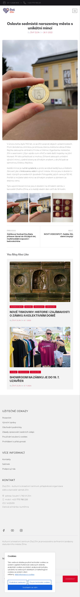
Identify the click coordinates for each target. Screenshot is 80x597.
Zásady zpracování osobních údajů (18, 432)
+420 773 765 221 (22, 3)
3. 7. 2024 (27, 386)
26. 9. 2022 (47, 32)
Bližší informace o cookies (25, 574)
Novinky (28, 307)
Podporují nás (8, 469)
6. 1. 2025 (27, 320)
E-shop (13, 372)
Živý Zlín (34, 32)
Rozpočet (6, 418)
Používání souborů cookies (14, 437)
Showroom (39, 307)
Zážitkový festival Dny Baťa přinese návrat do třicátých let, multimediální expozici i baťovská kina (21, 237)
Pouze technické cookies (40, 582)
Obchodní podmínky (12, 427)
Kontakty (6, 459)
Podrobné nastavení (17, 582)
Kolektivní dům (16, 307)
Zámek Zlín (51, 307)
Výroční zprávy (9, 422)
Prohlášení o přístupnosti (14, 442)
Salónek (6, 464)
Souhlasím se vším (30, 587)
